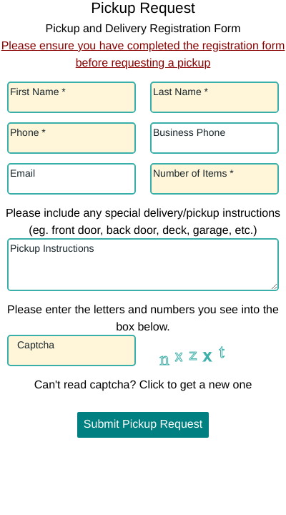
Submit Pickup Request (143, 424)
